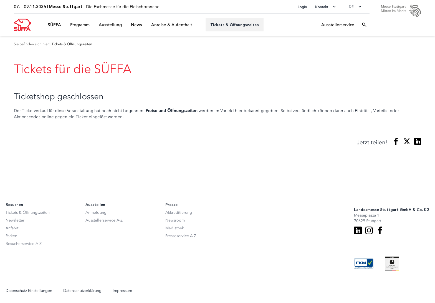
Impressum (122, 291)
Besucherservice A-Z (24, 243)
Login (302, 7)
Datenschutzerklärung (82, 291)
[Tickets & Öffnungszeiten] (235, 24)
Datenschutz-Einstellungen (29, 291)
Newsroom (175, 220)
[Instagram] (369, 230)
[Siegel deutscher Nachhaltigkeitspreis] (392, 263)
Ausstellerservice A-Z (104, 220)
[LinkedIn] (358, 230)
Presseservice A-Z (180, 236)
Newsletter (15, 220)
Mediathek (174, 228)
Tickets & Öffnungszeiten (28, 212)
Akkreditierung (178, 212)
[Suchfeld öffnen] (364, 24)
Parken (11, 236)
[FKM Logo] (363, 263)
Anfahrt (12, 228)
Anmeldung (96, 212)
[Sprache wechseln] (357, 6)
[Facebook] (380, 230)
